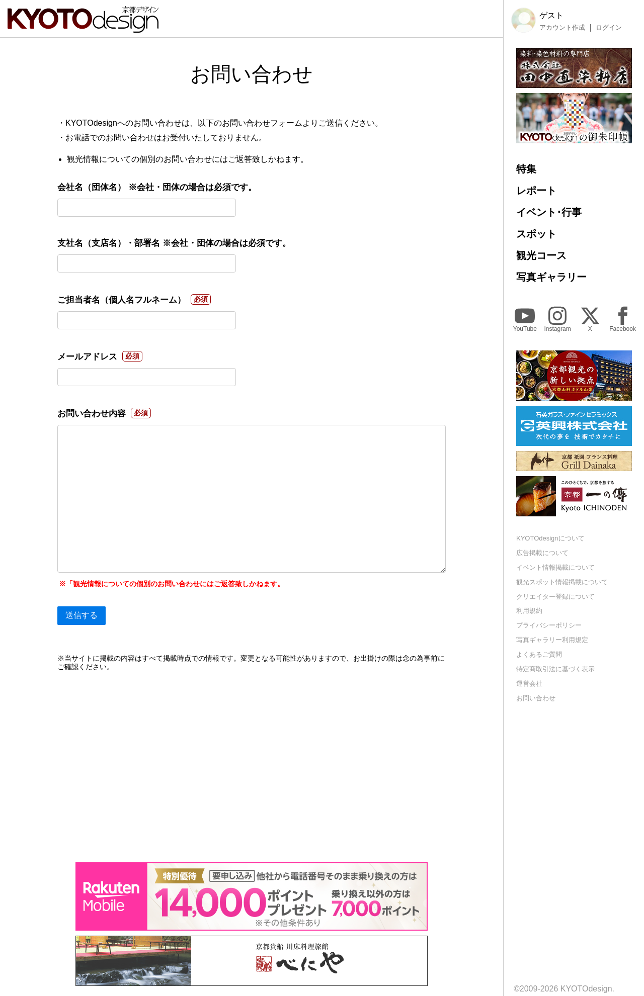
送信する (81, 615)
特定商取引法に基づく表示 (555, 669)
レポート (536, 190)
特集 (526, 168)
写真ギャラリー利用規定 (552, 640)
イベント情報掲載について (555, 567)
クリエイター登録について (555, 596)
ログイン (609, 27)
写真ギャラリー (551, 277)
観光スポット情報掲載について (562, 582)
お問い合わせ (535, 698)
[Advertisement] (251, 766)
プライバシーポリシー (549, 625)
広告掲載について (542, 553)
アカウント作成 (562, 27)
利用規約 (529, 610)
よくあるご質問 (539, 654)
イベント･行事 (549, 212)
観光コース (541, 255)
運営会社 (529, 683)
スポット (536, 233)
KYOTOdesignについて (550, 538)
